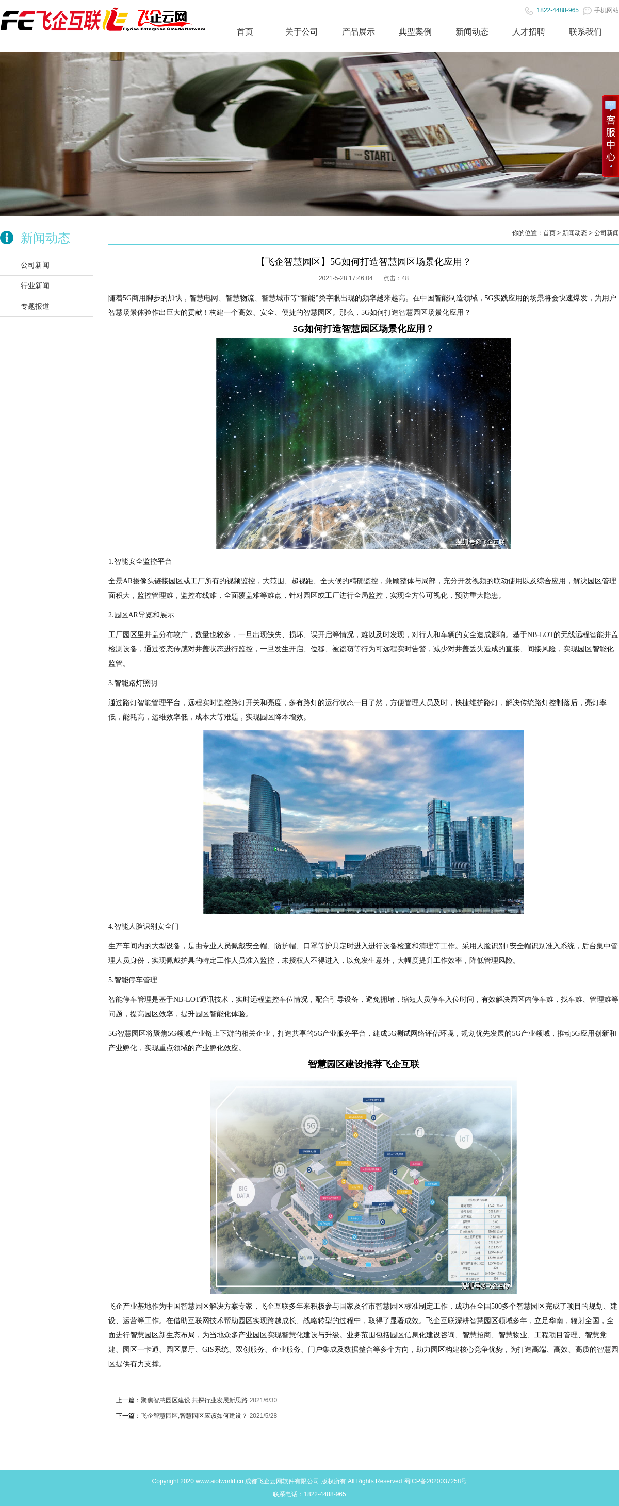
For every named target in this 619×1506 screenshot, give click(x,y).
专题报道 (35, 306)
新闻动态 (471, 31)
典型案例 (415, 31)
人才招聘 (528, 31)
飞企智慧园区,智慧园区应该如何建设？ (194, 1415)
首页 (245, 31)
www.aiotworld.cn (219, 1481)
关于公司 (301, 31)
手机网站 (601, 10)
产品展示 (358, 31)
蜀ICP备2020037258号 (435, 1481)
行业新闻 (35, 285)
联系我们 (585, 31)
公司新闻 (35, 265)
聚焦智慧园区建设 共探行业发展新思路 (194, 1400)
